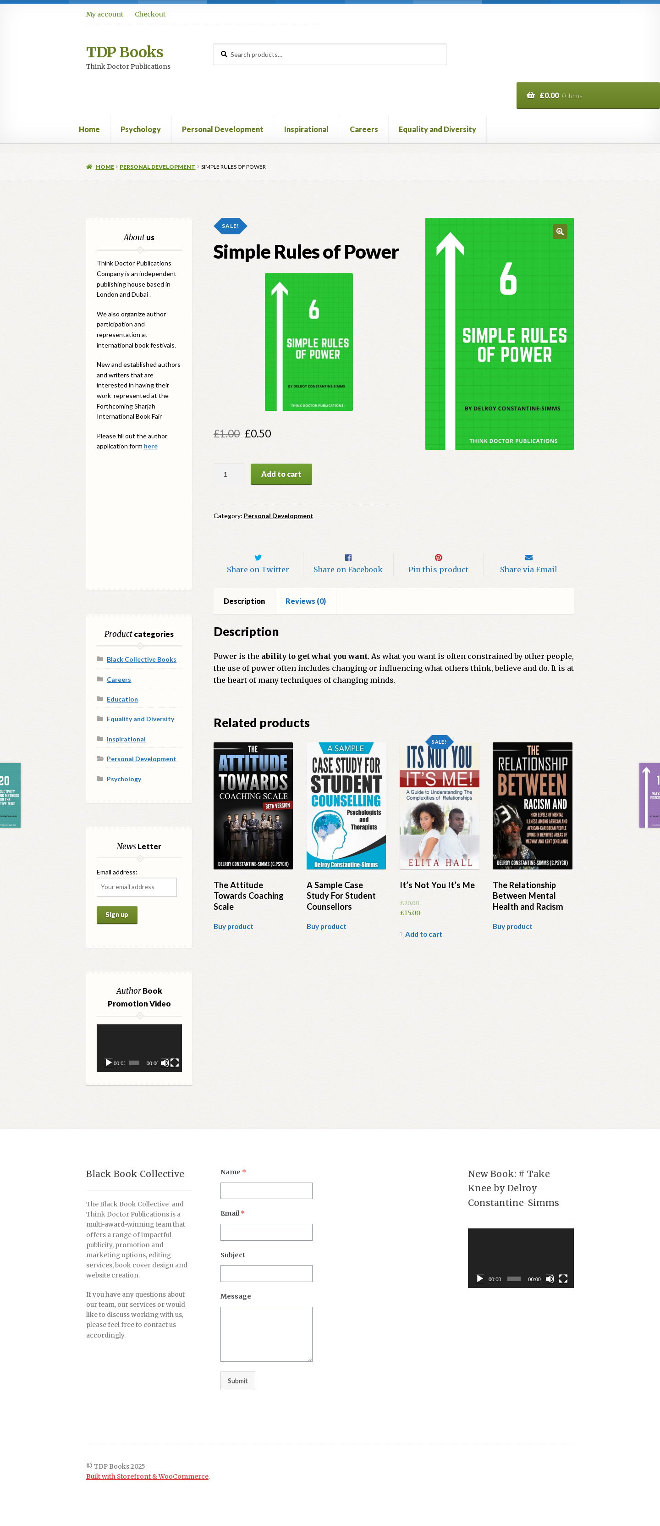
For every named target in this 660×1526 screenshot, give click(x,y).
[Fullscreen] (174, 1062)
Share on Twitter (258, 588)
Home (89, 129)
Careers (364, 129)
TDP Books (124, 52)
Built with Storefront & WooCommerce (147, 1477)
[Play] (108, 1062)
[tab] (244, 620)
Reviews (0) (306, 620)
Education (122, 699)
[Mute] (165, 1062)
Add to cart (281, 474)
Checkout (150, 14)
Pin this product (438, 588)
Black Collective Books (141, 659)
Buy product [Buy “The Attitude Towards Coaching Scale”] (233, 945)
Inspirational (306, 129)
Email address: (117, 872)
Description (244, 620)
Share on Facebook (348, 588)
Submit (238, 1380)
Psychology (141, 129)
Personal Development (223, 129)
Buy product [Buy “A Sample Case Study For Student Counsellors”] (326, 945)
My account (104, 14)
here (151, 446)
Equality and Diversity (437, 129)
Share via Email (528, 588)
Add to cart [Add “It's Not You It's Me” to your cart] (423, 953)
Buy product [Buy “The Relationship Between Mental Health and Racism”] (513, 945)
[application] (139, 1048)
